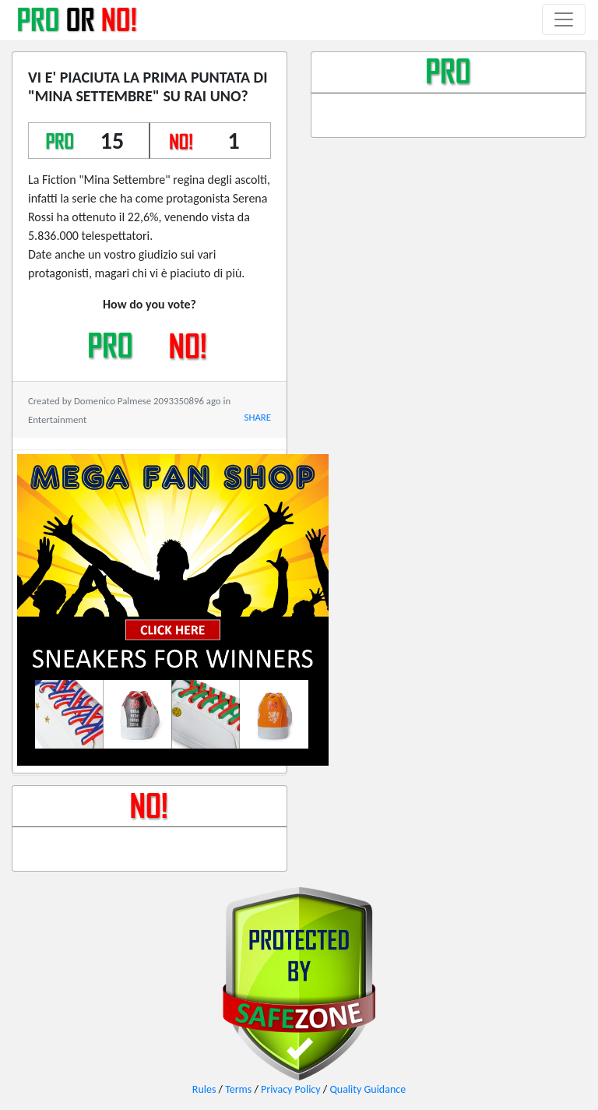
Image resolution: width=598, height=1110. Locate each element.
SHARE (257, 417)
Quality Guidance (367, 1089)
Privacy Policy (291, 1089)
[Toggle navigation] (564, 19)
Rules (204, 1089)
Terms (238, 1089)
